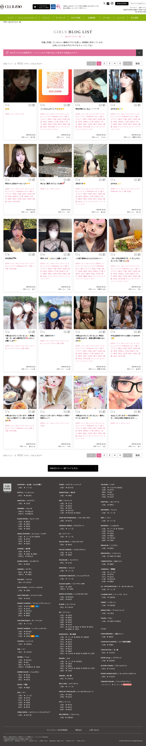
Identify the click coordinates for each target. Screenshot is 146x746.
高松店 (70, 506)
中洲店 (70, 670)
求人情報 (134, 18)
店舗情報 (91, 18)
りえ (68, 289)
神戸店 (28, 539)
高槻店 (111, 548)
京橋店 (70, 495)
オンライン (127, 684)
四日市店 (29, 611)
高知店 (28, 526)
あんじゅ (32, 446)
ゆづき (32, 137)
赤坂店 (77, 627)
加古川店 (29, 715)
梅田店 (28, 521)
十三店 (70, 503)
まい (68, 212)
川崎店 (29, 574)
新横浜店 (30, 514)
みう (33, 289)
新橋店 (28, 615)
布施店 (118, 556)
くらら (67, 137)
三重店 (28, 590)
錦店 (27, 662)
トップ (10, 18)
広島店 (70, 615)
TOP (5, 22)
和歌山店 (30, 511)
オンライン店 (118, 684)
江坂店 (28, 503)
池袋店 (28, 543)
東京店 (28, 707)
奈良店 (70, 508)
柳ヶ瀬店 (29, 572)
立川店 (28, 665)
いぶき (32, 369)
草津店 (28, 677)
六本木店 (28, 582)
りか (139, 289)
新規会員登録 (122, 3)
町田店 (28, 679)
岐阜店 (70, 599)
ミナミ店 (29, 487)
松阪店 (28, 524)
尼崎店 (70, 555)
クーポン (107, 18)
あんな (103, 212)
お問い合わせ (94, 730)
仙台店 (28, 541)
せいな (138, 212)
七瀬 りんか (101, 289)
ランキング (60, 18)
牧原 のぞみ (136, 137)
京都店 (28, 528)
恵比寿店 (29, 495)
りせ (68, 446)
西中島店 (29, 631)
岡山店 (28, 675)
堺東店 (111, 505)
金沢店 (28, 608)
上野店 (70, 587)
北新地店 (37, 536)
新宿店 (78, 653)
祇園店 (35, 554)
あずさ (32, 212)
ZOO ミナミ (25, 137)
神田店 (28, 564)
